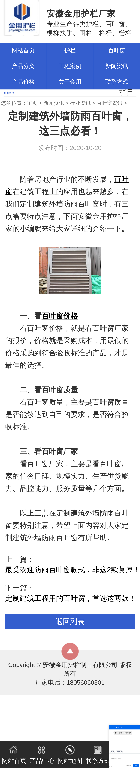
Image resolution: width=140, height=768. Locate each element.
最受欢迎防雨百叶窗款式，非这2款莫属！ (72, 570)
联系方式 (116, 81)
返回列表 (70, 622)
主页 (32, 103)
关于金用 (70, 81)
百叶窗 (116, 50)
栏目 (126, 92)
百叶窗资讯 (110, 103)
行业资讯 (80, 103)
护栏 (70, 50)
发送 (136, 765)
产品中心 (42, 754)
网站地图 (70, 754)
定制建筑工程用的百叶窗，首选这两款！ (70, 598)
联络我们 (119, 752)
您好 (112, 752)
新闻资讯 (116, 66)
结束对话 (128, 765)
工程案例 (70, 66)
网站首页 (14, 754)
